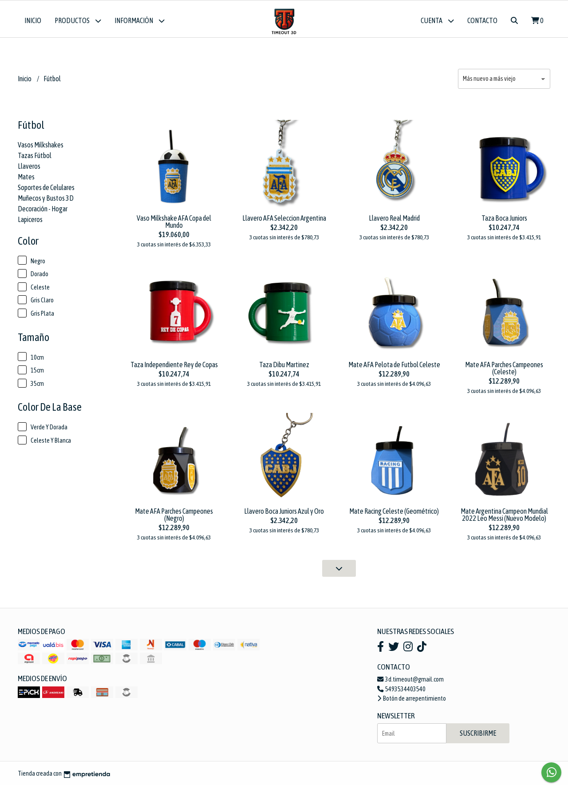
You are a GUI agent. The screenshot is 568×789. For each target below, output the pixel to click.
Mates (26, 180)
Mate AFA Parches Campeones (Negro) (174, 518)
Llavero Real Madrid (394, 221)
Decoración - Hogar (42, 212)
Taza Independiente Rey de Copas (174, 368)
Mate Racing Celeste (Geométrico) (394, 515)
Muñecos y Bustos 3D (46, 201)
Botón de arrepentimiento (411, 702)
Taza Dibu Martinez (284, 368)
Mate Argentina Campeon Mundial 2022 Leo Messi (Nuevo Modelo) (504, 518)
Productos (78, 20)
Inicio (32, 20)
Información (139, 20)
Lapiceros (30, 222)
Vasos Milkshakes (40, 148)
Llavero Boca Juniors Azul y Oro (284, 515)
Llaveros (29, 169)
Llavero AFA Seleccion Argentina (284, 221)
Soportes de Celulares (46, 190)
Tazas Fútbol (34, 159)
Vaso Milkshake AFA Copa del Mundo (174, 224)
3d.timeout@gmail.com (410, 682)
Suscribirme (478, 737)
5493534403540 (401, 692)
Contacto (482, 20)
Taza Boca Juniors (504, 221)
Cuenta (437, 20)
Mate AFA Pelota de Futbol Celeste (394, 368)
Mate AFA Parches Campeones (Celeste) (504, 371)
